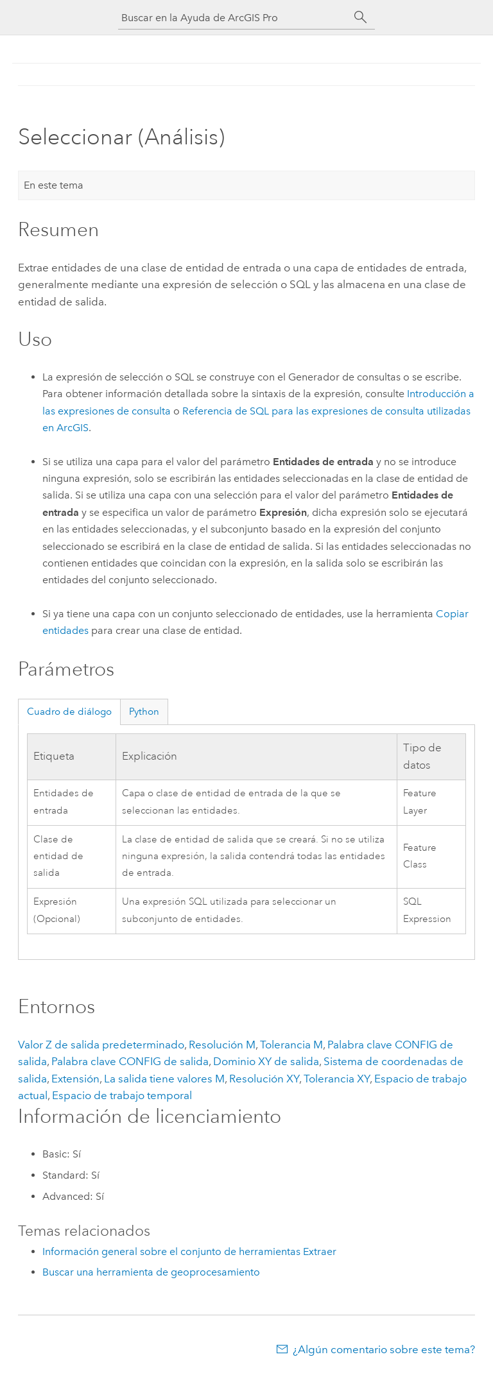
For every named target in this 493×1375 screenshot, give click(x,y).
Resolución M (222, 1044)
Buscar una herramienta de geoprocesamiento (151, 1272)
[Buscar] (360, 17)
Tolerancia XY (337, 1078)
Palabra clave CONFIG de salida (130, 1061)
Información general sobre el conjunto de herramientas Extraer (189, 1251)
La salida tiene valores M (164, 1078)
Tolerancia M (291, 1044)
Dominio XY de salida (266, 1061)
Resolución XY (264, 1078)
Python (144, 711)
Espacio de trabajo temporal (122, 1095)
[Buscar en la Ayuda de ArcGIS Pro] (233, 17)
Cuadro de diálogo (69, 711)
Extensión (75, 1078)
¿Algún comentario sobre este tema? (384, 1349)
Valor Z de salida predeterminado (101, 1044)
